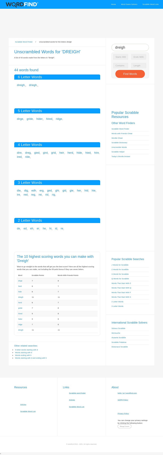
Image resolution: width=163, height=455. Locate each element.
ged (49, 190)
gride (30, 118)
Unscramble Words (119, 147)
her (79, 190)
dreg (28, 152)
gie (71, 190)
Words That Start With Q (121, 288)
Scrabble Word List (28, 411)
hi (50, 228)
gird (45, 152)
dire (19, 152)
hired (49, 118)
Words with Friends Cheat (122, 133)
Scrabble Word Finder (120, 129)
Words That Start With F (121, 292)
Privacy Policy (123, 413)
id (56, 228)
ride (27, 156)
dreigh (21, 85)
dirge (20, 118)
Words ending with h (23, 355)
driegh (33, 85)
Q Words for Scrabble (120, 279)
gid (64, 190)
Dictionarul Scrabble (120, 347)
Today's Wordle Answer (121, 156)
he (44, 228)
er (38, 228)
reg (33, 194)
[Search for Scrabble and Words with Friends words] (130, 47)
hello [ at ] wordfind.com (127, 393)
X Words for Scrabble (120, 274)
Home (113, 4)
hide (79, 152)
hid (86, 190)
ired (19, 156)
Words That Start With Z (121, 283)
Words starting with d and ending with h (31, 358)
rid (46, 194)
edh (33, 190)
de (18, 228)
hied (88, 152)
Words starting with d (23, 352)
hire (96, 152)
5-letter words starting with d (26, 350)
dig (26, 190)
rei (40, 194)
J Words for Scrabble (120, 265)
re (62, 228)
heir (61, 152)
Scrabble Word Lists (151, 4)
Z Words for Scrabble (120, 269)
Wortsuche (116, 333)
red (26, 194)
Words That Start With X (121, 297)
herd (70, 152)
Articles (23, 404)
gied (37, 152)
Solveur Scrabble (118, 328)
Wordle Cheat (117, 138)
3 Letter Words (117, 306)
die (19, 190)
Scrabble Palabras (119, 342)
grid (53, 152)
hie (94, 190)
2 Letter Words (117, 302)
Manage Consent (124, 426)
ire (18, 194)
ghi (57, 190)
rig (53, 194)
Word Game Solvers (129, 4)
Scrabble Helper (118, 152)
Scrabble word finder (77, 393)
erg (42, 190)
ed (25, 228)
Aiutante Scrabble (119, 337)
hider (39, 118)
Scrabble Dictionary (119, 143)
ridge (59, 118)
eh (31, 228)
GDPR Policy (123, 400)
